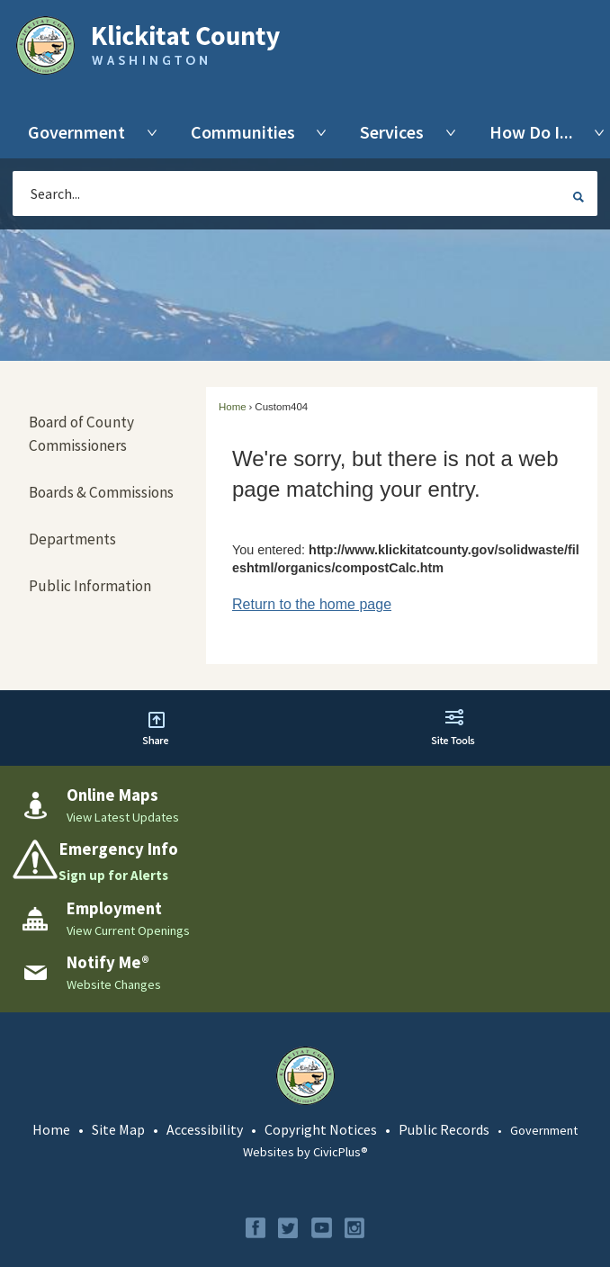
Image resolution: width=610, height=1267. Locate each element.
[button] (578, 196)
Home (233, 406)
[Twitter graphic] (288, 1228)
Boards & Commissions (101, 492)
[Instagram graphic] (354, 1228)
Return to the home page (311, 604)
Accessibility (204, 1129)
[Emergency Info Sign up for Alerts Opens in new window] (305, 862)
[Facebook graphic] (255, 1228)
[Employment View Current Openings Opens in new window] (305, 918)
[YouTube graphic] (321, 1228)
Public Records (444, 1129)
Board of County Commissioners (81, 433)
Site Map (118, 1129)
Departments (72, 539)
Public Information (90, 586)
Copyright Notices (321, 1129)
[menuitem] (81, 132)
